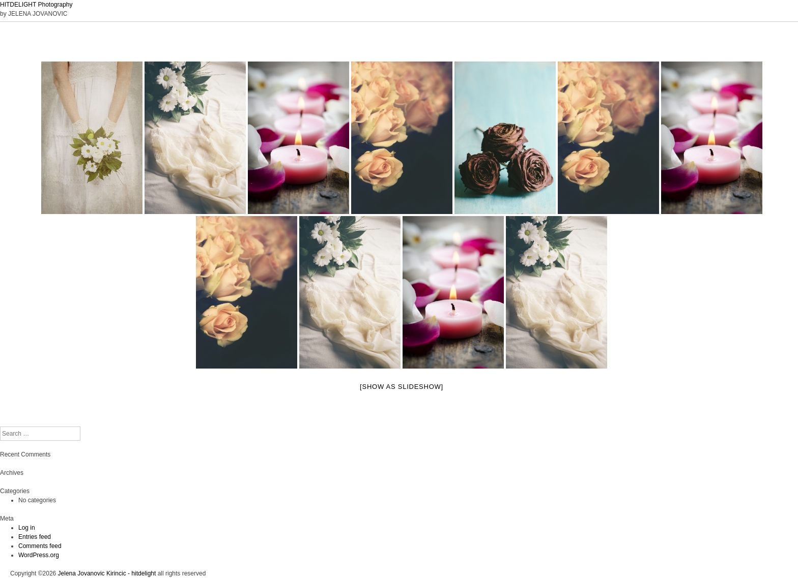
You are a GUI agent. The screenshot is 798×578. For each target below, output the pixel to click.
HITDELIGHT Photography (36, 4)
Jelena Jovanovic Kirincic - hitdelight (107, 573)
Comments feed (40, 546)
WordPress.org (38, 555)
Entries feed (34, 536)
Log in (26, 527)
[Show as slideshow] (401, 386)
